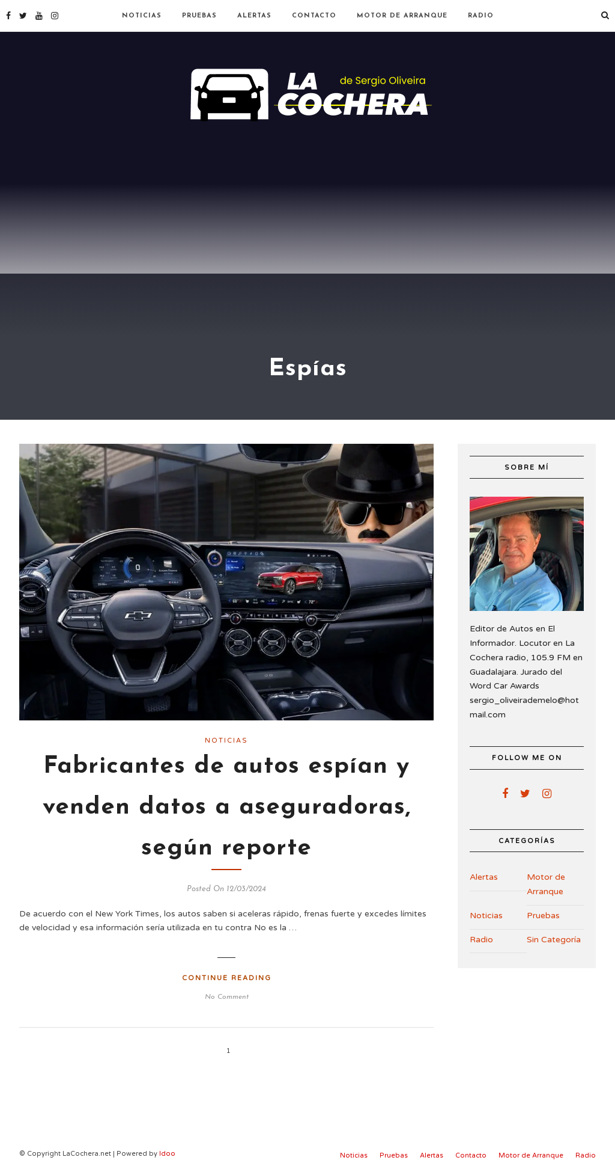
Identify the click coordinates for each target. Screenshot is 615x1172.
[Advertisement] (307, 216)
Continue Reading (226, 978)
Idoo (167, 1154)
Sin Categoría (554, 939)
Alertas (254, 16)
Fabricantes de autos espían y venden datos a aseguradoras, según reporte (227, 808)
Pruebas (199, 16)
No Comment (227, 997)
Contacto (314, 16)
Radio (481, 16)
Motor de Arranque (402, 16)
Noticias (142, 16)
